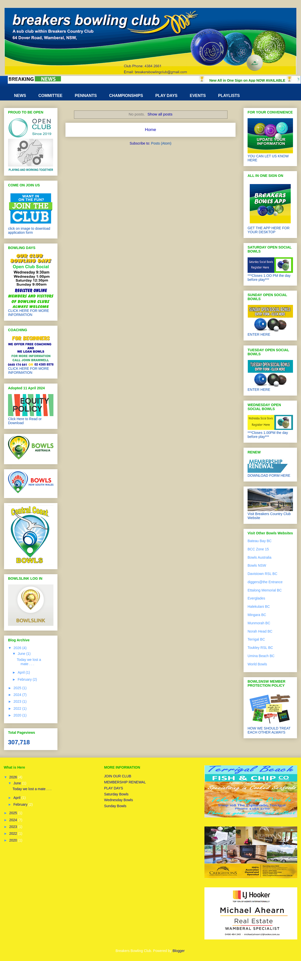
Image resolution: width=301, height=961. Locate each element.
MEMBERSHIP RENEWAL (125, 782)
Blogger (178, 951)
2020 (18, 715)
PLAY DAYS (166, 95)
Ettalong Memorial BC (265, 590)
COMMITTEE (50, 95)
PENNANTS (86, 95)
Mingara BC (257, 615)
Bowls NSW (257, 565)
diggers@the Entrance (265, 582)
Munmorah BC (259, 623)
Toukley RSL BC (260, 648)
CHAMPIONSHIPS (126, 95)
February (25, 679)
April (22, 672)
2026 (18, 648)
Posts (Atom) (161, 143)
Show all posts (159, 114)
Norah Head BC (260, 631)
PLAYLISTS (229, 95)
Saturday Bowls (116, 794)
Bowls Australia (259, 557)
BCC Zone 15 (258, 549)
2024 (18, 695)
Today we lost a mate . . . (29, 662)
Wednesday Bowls (118, 800)
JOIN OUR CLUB (117, 776)
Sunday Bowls (115, 806)
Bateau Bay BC (260, 541)
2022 (18, 708)
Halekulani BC (259, 607)
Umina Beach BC (261, 656)
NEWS (20, 95)
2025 (18, 688)
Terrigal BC (256, 639)
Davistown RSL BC (262, 574)
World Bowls (257, 664)
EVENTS (198, 95)
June (22, 654)
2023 (18, 701)
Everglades (256, 598)
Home (150, 129)
